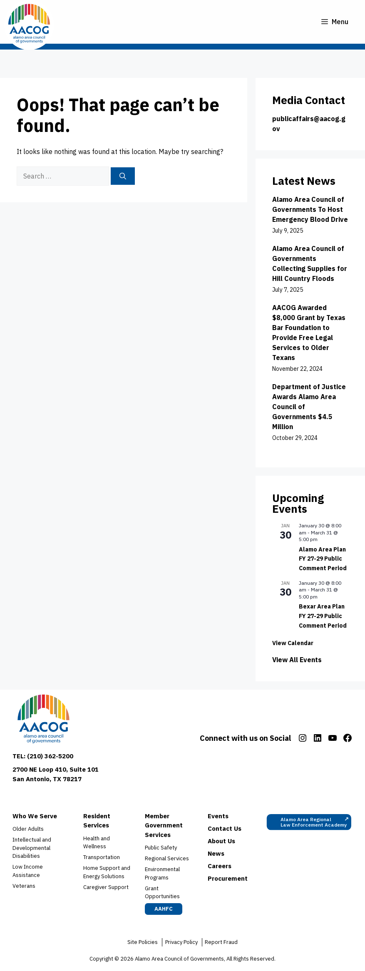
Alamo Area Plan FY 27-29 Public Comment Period (323, 559)
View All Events (297, 660)
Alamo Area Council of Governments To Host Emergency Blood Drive (310, 209)
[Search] (123, 176)
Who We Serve (34, 816)
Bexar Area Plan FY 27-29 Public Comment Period (323, 616)
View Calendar (292, 643)
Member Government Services (164, 825)
